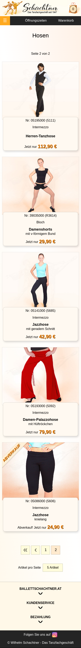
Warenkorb (66, 20)
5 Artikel (53, 567)
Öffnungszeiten (36, 20)
